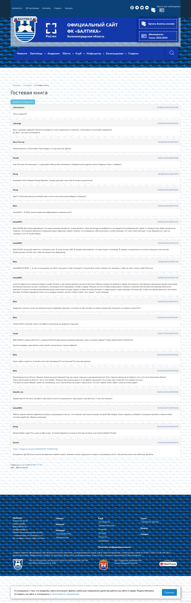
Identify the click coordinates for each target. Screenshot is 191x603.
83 (28, 481)
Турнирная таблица (150, 538)
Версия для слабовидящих (168, 6)
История (102, 550)
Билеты (144, 545)
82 (25, 481)
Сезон (144, 535)
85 (34, 481)
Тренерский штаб (106, 542)
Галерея (145, 551)
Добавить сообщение (22, 102)
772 (43, 481)
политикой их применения (65, 593)
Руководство (104, 538)
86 (37, 481)
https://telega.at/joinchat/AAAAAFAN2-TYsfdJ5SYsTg (37, 464)
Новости (60, 541)
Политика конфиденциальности (114, 564)
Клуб (100, 535)
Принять (169, 592)
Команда (60, 547)
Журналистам (62, 554)
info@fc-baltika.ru (20, 546)
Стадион (102, 546)
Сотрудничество (63, 550)
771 (39, 481)
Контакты (103, 553)
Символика (104, 557)
